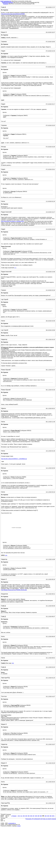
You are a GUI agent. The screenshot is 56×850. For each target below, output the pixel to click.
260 (41, 816)
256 (31, 816)
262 (46, 816)
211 (21, 816)
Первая (13, 816)
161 (19, 816)
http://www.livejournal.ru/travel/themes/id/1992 (13, 13)
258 (36, 816)
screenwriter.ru (12, 823)
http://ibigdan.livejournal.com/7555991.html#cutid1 (14, 590)
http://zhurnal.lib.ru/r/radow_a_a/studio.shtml (12, 221)
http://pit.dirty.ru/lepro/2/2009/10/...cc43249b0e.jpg (14, 458)
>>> (15, 267)
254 (26, 816)
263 (48, 816)
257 (33, 816)
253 (24, 816)
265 (53, 816)
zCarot (19, 825)
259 (38, 816)
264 (51, 816)
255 (29, 816)
